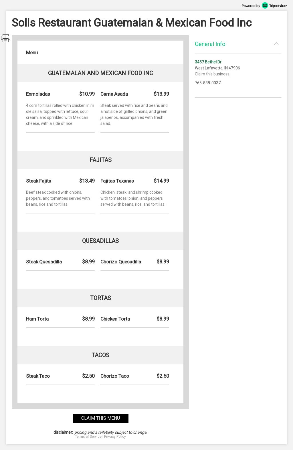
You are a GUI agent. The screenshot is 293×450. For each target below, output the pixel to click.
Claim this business (212, 74)
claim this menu (100, 418)
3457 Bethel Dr (208, 62)
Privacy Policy (115, 437)
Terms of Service (88, 437)
